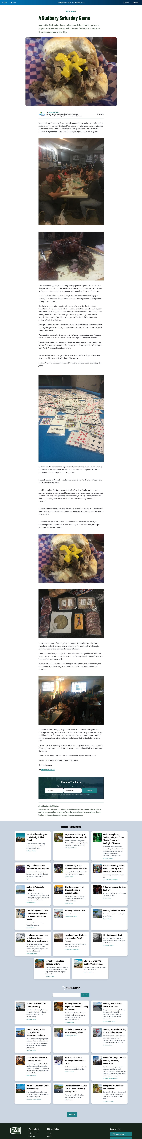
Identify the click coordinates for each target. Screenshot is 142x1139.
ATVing (49, 1133)
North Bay (32, 1136)
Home (68, 11)
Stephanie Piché (48, 769)
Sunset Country (120, 1134)
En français (126, 3)
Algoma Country (34, 1133)
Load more (72, 1114)
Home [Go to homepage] (13, 3)
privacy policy (87, 794)
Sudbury (73, 11)
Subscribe (136, 3)
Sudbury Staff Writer (53, 112)
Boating (49, 1136)
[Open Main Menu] (4, 2)
